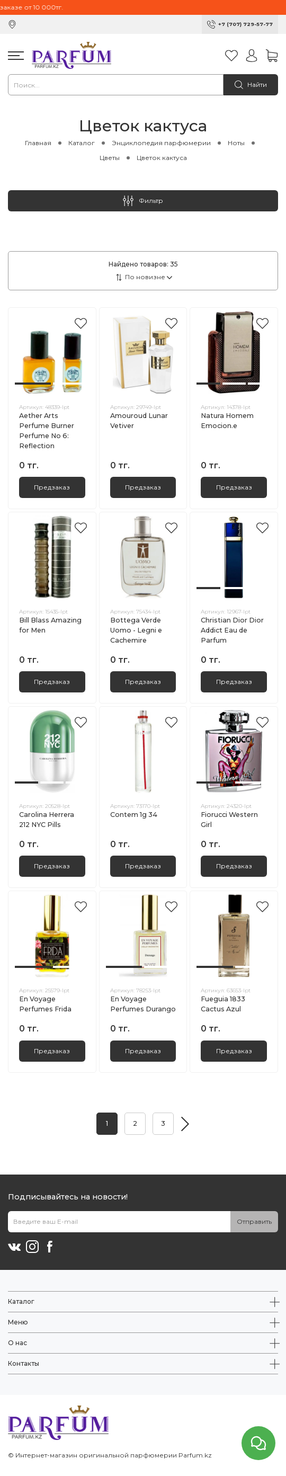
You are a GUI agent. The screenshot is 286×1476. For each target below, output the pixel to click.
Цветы (110, 158)
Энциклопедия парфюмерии (161, 143)
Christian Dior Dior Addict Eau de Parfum (232, 630)
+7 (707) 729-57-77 (245, 24)
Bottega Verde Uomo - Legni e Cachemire (136, 630)
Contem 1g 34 (133, 815)
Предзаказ (52, 487)
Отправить (254, 1221)
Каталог (81, 143)
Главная (38, 143)
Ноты (236, 143)
